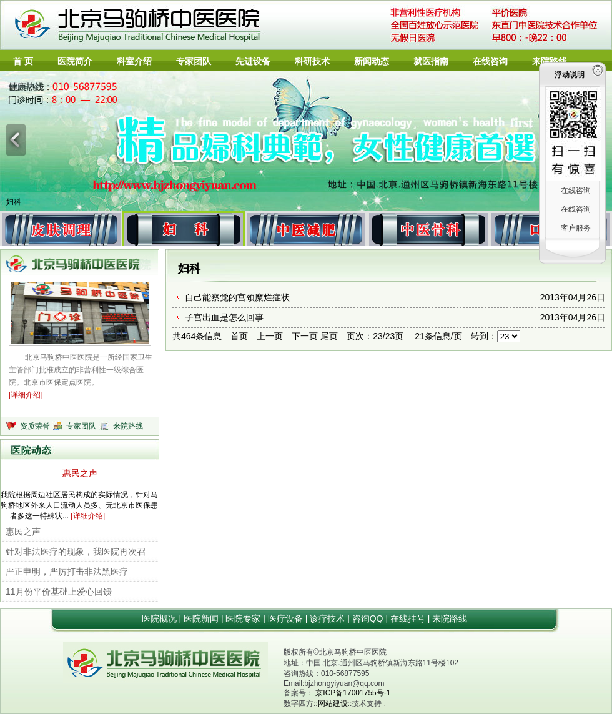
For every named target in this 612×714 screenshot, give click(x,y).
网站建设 (333, 703)
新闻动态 (371, 61)
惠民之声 (79, 473)
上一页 (270, 336)
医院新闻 (202, 618)
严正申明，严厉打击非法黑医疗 (67, 572)
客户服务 (576, 228)
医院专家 (244, 618)
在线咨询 (490, 61)
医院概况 (160, 618)
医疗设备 (286, 618)
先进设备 (252, 61)
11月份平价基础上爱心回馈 (59, 592)
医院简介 (74, 61)
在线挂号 (409, 618)
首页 (239, 336)
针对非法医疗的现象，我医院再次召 (76, 552)
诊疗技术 (328, 618)
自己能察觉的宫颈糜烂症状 (237, 297)
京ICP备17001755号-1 (352, 692)
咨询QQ (369, 618)
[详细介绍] (26, 394)
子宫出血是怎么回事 (224, 317)
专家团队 (193, 61)
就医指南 (430, 61)
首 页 (23, 61)
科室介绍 (134, 61)
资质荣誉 (36, 426)
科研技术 (312, 61)
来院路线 (549, 61)
